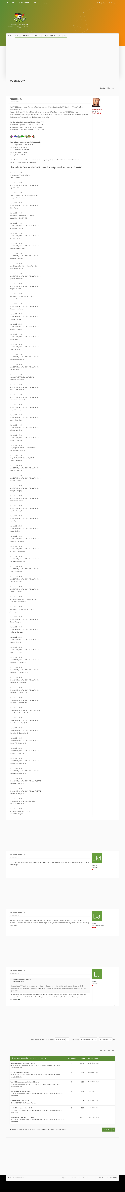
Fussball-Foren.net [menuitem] (13, 3)
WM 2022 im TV (17, 81)
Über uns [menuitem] (37, 3)
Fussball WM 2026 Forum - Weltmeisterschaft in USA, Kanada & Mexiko (41, 36)
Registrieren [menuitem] (103, 3)
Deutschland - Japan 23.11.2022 (21, 1108)
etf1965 (94, 982)
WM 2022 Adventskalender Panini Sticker (25, 1082)
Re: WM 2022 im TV (17, 854)
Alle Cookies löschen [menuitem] (91, 1178)
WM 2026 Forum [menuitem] (27, 3)
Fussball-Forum (97, 109)
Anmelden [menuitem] (114, 3)
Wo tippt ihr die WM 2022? (20, 1101)
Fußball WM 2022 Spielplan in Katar (23, 1063)
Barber (94, 924)
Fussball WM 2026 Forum (18, 1178)
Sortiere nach (83, 1039)
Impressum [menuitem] (46, 3)
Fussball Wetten (30, 1103)
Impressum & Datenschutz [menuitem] (73, 1178)
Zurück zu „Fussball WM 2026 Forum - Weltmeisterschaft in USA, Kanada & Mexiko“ (39, 1130)
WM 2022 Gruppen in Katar (20, 1073)
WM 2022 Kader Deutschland (20, 1091)
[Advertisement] (62, 57)
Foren (12, 36)
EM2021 (94, 866)
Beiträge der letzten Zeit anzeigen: (50, 1039)
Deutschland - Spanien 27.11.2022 (22, 1117)
